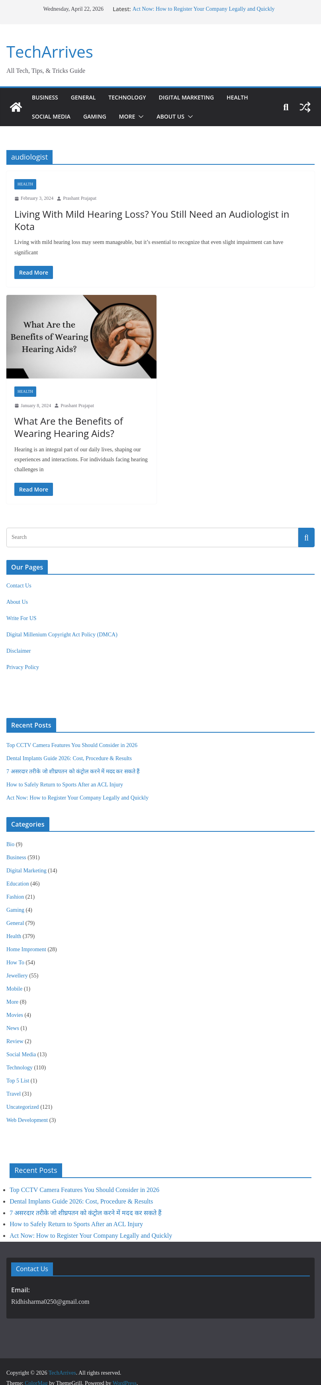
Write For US (21, 606)
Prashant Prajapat (79, 198)
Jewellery (17, 963)
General (85, 97)
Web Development (27, 1107)
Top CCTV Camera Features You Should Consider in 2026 (71, 733)
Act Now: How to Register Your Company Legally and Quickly (203, 9)
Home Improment (26, 937)
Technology (132, 97)
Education (17, 871)
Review (14, 1029)
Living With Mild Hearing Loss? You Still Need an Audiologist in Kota (158, 214)
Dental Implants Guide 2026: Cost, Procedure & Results (69, 746)
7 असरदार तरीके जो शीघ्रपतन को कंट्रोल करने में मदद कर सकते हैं (72, 759)
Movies (14, 1002)
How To (15, 950)
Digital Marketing (195, 97)
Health (250, 97)
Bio (10, 832)
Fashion (15, 884)
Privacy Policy (22, 655)
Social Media (53, 116)
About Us (176, 116)
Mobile (14, 976)
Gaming (98, 116)
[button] (145, 116)
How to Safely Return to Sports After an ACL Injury (64, 772)
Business (45, 97)
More (132, 116)
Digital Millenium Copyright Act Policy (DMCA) (61, 622)
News (12, 1015)
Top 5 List (17, 1068)
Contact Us (18, 573)
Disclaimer (18, 639)
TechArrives (48, 51)
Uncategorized (22, 1094)
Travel (13, 1081)
